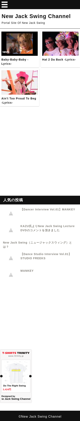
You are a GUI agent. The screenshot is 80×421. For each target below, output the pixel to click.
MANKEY (27, 270)
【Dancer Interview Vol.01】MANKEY (47, 209)
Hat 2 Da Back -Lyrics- (59, 59)
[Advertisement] (40, 156)
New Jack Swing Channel (36, 16)
